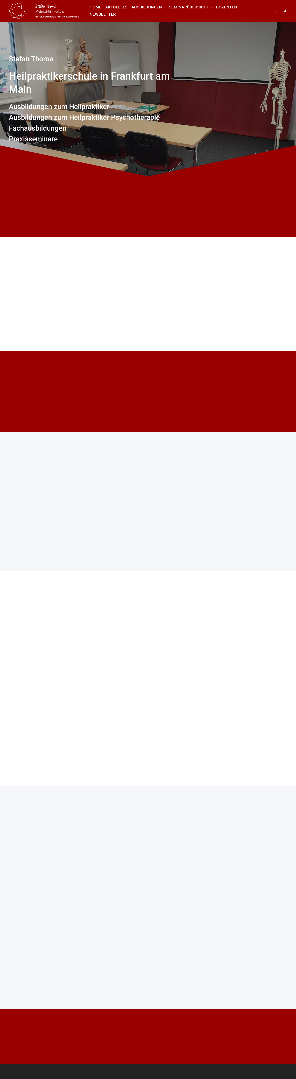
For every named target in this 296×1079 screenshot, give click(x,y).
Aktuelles (116, 7)
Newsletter (103, 14)
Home (95, 7)
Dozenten (226, 7)
